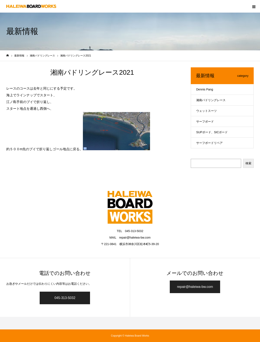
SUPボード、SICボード (212, 132)
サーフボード (205, 121)
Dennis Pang (204, 89)
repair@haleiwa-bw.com (195, 286)
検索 (248, 163)
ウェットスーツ (206, 110)
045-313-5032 (64, 298)
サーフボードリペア (209, 143)
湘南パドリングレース (211, 100)
